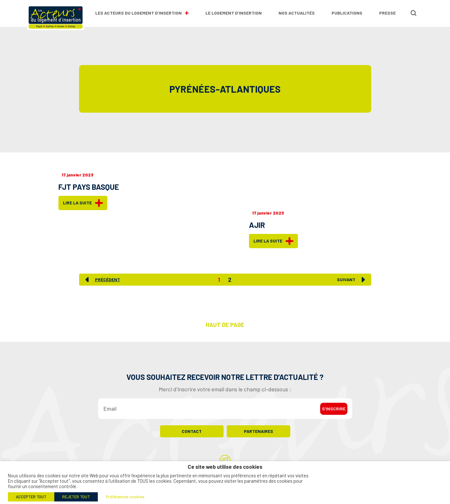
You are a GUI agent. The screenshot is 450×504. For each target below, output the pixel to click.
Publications (347, 13)
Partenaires (258, 431)
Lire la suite (83, 203)
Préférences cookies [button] (125, 496)
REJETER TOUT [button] (76, 496)
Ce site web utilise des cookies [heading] (225, 467)
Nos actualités (297, 13)
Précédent (107, 279)
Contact (192, 431)
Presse (387, 13)
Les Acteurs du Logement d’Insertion (142, 13)
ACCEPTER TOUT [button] (31, 496)
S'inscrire (334, 408)
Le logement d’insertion (233, 13)
